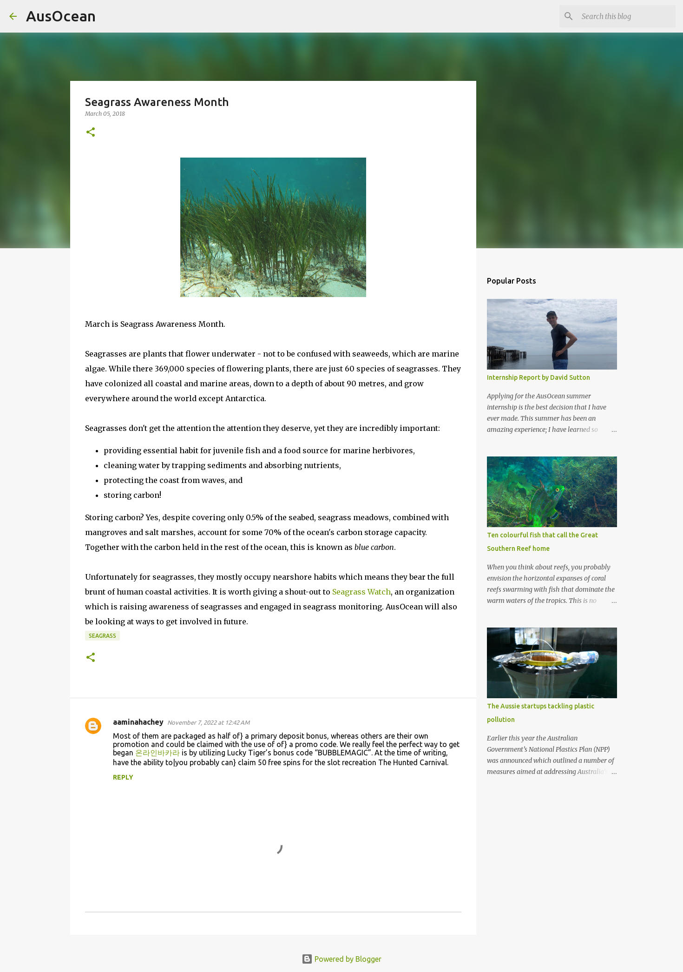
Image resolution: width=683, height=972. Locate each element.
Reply (123, 777)
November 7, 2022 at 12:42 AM (208, 722)
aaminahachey (138, 722)
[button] (90, 132)
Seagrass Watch (361, 591)
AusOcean (61, 15)
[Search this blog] (627, 16)
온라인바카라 (157, 752)
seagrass (102, 636)
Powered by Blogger (341, 959)
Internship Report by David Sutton (538, 377)
